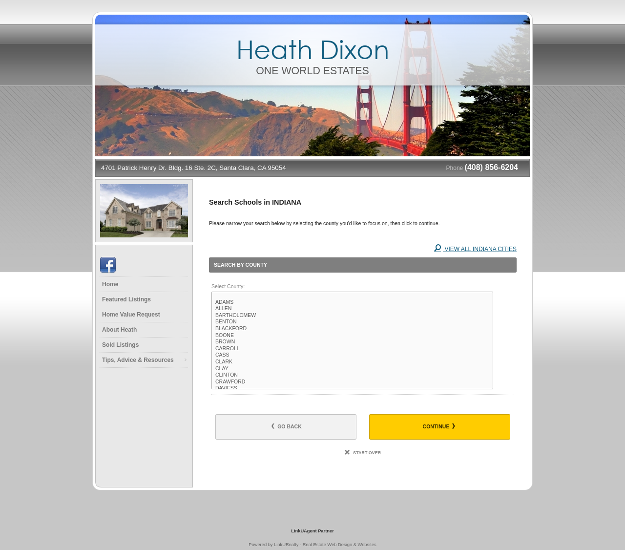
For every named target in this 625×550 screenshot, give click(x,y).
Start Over (363, 452)
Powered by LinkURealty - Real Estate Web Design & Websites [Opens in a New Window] (312, 544)
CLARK (352, 362)
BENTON (352, 321)
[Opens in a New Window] (312, 516)
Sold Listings (120, 344)
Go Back (286, 426)
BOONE (352, 335)
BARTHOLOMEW (352, 315)
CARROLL (352, 348)
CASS (352, 355)
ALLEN (352, 308)
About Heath (119, 329)
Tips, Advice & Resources (138, 360)
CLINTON (352, 375)
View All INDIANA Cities (475, 249)
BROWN (352, 341)
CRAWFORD (352, 382)
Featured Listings (126, 299)
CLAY (352, 368)
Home (110, 284)
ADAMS (352, 302)
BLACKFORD (352, 328)
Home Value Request (131, 314)
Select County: (228, 286)
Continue (439, 426)
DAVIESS (352, 388)
